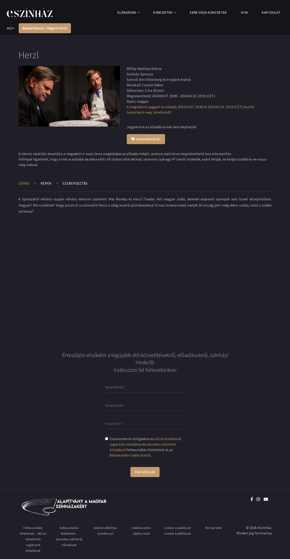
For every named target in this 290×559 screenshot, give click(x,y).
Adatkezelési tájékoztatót (130, 455)
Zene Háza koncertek (208, 12)
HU (9, 28)
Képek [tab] (46, 183)
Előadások (126, 12)
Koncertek (163, 12)
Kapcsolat (271, 12)
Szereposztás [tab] (75, 183)
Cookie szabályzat (177, 528)
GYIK (244, 12)
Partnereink (213, 528)
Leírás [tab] (23, 183)
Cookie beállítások (177, 533)
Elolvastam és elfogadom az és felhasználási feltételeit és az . (145, 446)
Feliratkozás (145, 472)
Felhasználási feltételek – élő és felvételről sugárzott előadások (33, 539)
